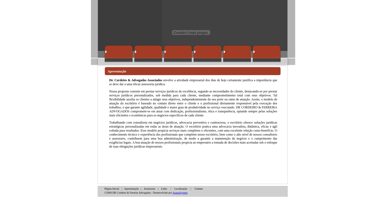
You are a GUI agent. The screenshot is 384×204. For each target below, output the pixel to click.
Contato (198, 188)
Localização (180, 188)
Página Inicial (112, 188)
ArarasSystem (180, 192)
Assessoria (149, 188)
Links (164, 188)
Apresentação (131, 188)
